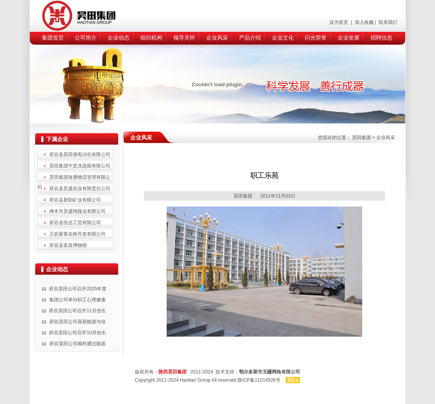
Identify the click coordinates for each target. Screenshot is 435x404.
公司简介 (86, 37)
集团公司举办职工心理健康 (77, 300)
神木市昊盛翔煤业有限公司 (77, 211)
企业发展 (349, 37)
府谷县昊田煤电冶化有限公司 (79, 154)
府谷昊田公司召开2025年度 (77, 289)
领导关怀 (184, 37)
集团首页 (53, 37)
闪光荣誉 (316, 37)
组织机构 (151, 37)
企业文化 (283, 37)
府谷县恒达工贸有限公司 (75, 222)
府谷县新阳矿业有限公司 (75, 200)
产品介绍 (250, 37)
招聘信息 (381, 37)
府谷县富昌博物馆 (68, 245)
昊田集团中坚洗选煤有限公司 (79, 165)
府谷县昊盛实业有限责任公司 (79, 188)
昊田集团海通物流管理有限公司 (74, 178)
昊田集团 (361, 137)
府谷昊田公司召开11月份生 (77, 310)
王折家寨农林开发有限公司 (77, 234)
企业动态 (118, 37)
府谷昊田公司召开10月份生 (77, 332)
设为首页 (339, 22)
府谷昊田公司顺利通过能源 (77, 343)
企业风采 (217, 37)
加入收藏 (363, 22)
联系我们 (387, 22)
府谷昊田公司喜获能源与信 (77, 321)
